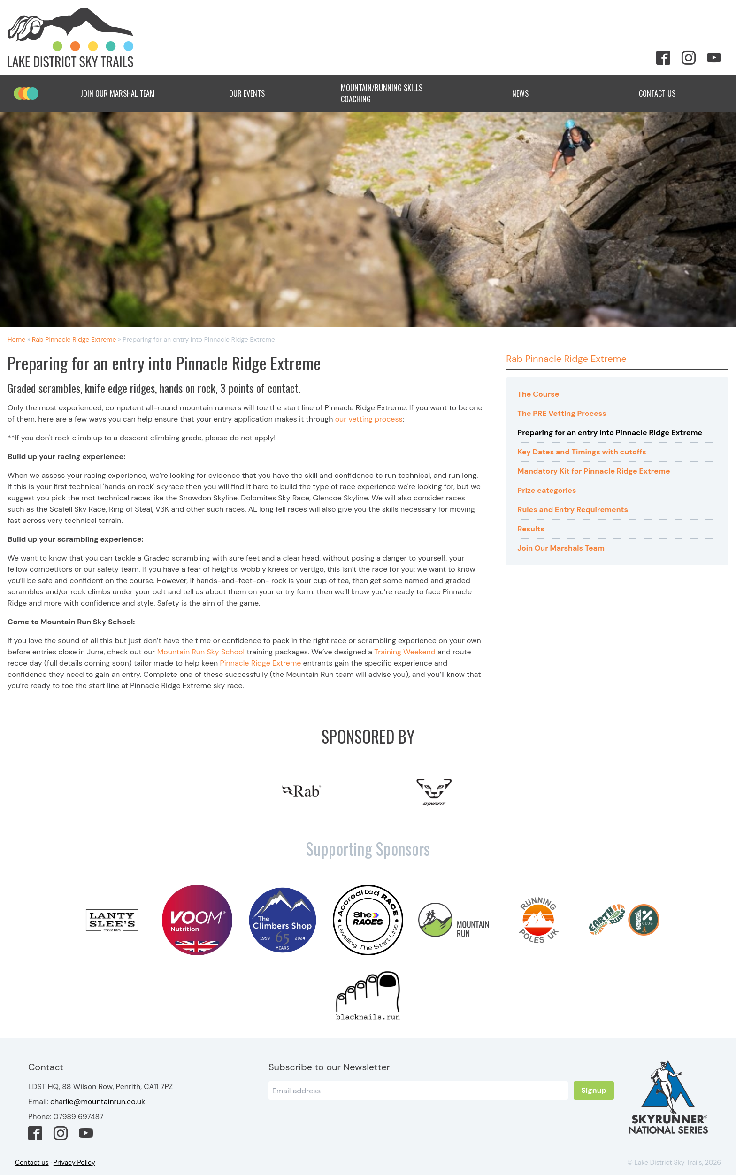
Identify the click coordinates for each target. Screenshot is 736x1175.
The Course (538, 394)
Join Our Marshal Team (117, 93)
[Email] (418, 1090)
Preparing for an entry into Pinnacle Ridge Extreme (609, 433)
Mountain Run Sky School (201, 652)
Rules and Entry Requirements (572, 510)
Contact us (32, 1162)
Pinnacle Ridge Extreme (260, 663)
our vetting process (369, 419)
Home (16, 339)
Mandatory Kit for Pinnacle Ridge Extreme (593, 471)
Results (530, 529)
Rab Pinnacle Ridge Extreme (74, 339)
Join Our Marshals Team (561, 548)
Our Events (254, 93)
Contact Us (664, 93)
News (528, 93)
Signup (593, 1090)
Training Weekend (405, 652)
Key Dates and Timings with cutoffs (581, 452)
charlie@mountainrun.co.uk (97, 1101)
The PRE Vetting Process (561, 413)
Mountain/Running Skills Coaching (391, 93)
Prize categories (546, 490)
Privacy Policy (74, 1162)
